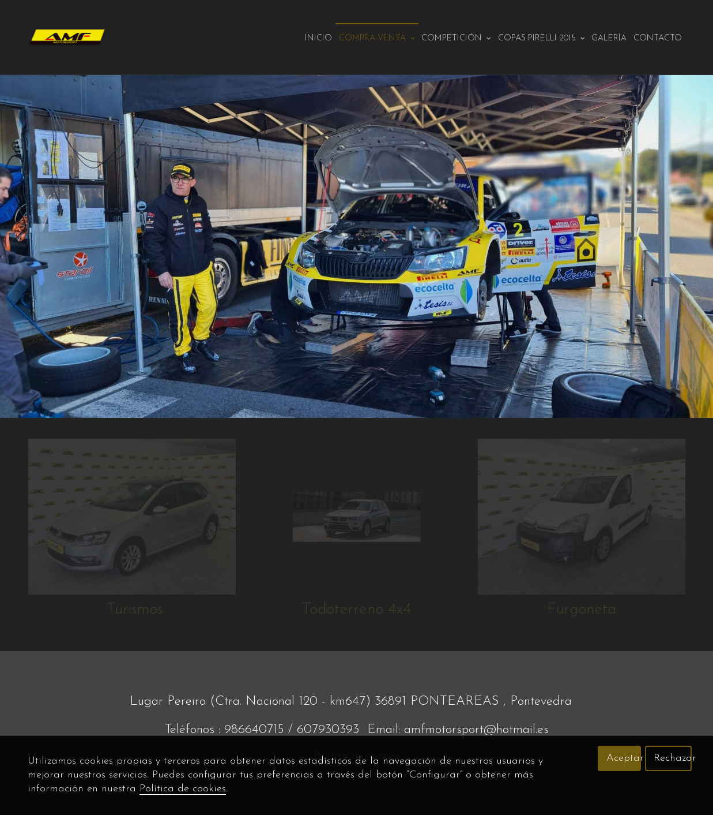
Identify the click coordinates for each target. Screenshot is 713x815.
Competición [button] (456, 38)
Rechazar (673, 758)
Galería (609, 38)
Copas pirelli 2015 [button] (541, 38)
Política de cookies (182, 788)
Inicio (318, 38)
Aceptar (623, 758)
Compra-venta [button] (377, 38)
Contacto (657, 38)
